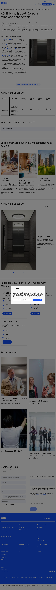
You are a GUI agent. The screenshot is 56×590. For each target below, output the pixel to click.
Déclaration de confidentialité (36, 296)
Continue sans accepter (27, 299)
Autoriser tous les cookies (37, 299)
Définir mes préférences (17, 299)
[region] (28, 295)
